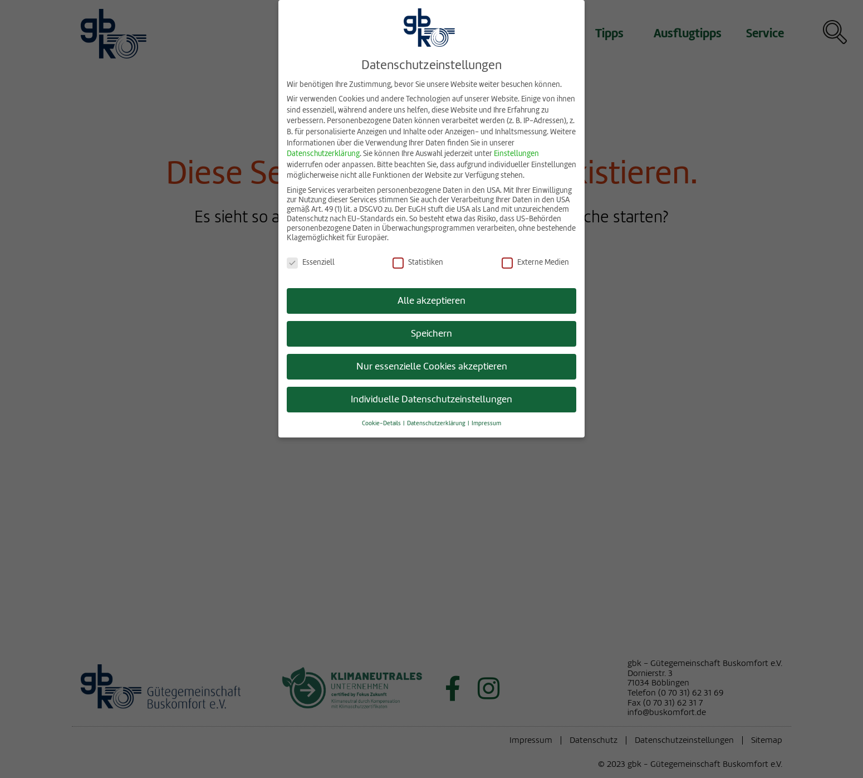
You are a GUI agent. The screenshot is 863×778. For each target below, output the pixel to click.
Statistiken (418, 259)
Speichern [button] (431, 331)
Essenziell (311, 259)
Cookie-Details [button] (382, 421)
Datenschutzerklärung (323, 151)
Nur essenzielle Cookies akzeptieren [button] (431, 364)
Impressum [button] (486, 421)
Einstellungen (516, 151)
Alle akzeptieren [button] (431, 298)
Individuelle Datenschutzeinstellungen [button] (431, 397)
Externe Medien (535, 259)
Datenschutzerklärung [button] (437, 421)
